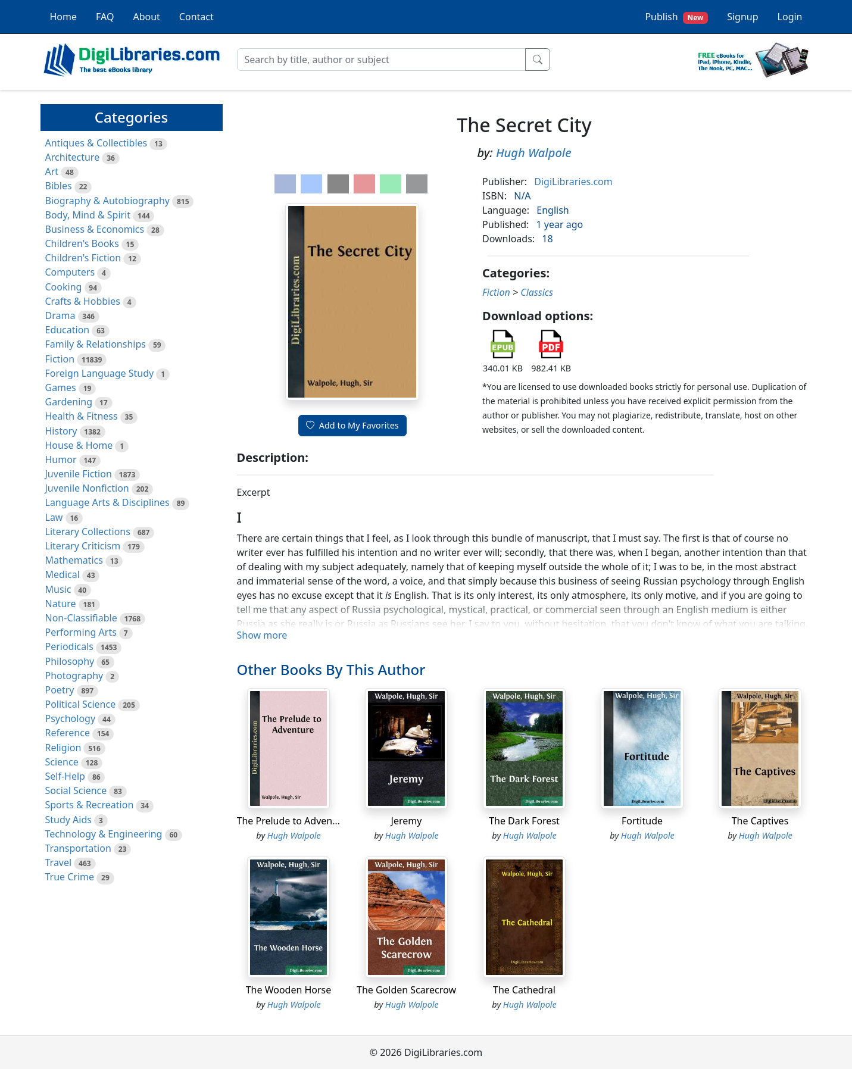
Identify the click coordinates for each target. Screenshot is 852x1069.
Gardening (69, 401)
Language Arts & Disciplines (107, 502)
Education (67, 329)
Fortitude (642, 820)
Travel (58, 862)
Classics (536, 292)
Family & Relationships (95, 344)
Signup (742, 16)
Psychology (70, 718)
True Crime (70, 876)
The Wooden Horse (289, 989)
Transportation (78, 848)
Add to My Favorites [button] (352, 425)
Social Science (76, 790)
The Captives (760, 820)
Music (58, 589)
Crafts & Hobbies (82, 301)
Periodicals (69, 646)
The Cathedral (524, 989)
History (61, 430)
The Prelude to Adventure (294, 820)
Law (54, 517)
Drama (60, 315)
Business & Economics (95, 229)
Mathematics (74, 560)
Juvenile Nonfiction (87, 488)
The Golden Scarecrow (406, 989)
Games (60, 387)
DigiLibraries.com (573, 181)
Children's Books (82, 243)
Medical (62, 574)
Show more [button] (262, 635)
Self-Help (65, 776)
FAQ (105, 16)
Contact (196, 16)
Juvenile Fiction (78, 473)
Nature (60, 603)
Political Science (80, 704)
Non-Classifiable (81, 617)
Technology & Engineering (104, 833)
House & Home (79, 445)
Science (62, 761)
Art (52, 171)
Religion (63, 747)
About (146, 16)
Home (63, 16)
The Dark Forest (524, 820)
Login (790, 16)
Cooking (63, 286)
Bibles (58, 185)
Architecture (72, 157)
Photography (74, 675)
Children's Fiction (83, 257)
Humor (61, 459)
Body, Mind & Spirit (88, 214)
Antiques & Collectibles (96, 142)
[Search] (381, 59)
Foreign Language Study (99, 373)
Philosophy (70, 661)
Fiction (60, 358)
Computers (70, 272)
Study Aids (68, 819)
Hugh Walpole (534, 153)
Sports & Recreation (89, 804)
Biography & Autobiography (107, 200)
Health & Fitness (81, 416)
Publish (676, 17)
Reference (67, 732)
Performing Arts (81, 632)
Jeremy (406, 820)
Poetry (59, 689)
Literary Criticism (83, 545)
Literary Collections (87, 531)
